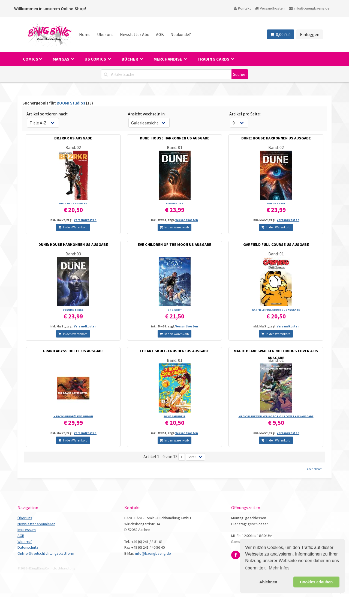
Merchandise (168, 59)
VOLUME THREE (73, 310)
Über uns (105, 34)
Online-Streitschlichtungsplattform (45, 553)
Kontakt (242, 8)
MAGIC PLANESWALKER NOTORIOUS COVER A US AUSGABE (276, 416)
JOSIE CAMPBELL (174, 416)
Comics (30, 59)
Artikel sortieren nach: (47, 114)
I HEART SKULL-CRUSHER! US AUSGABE (174, 350)
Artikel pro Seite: (245, 114)
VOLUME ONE (174, 203)
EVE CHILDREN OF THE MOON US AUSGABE (174, 244)
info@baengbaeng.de (309, 8)
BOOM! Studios (71, 103)
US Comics (96, 59)
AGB (160, 34)
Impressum (26, 529)
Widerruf (24, 541)
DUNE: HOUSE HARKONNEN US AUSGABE (174, 138)
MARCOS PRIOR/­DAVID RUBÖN (73, 416)
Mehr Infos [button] (279, 568)
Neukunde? (180, 34)
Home (85, 34)
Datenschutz (27, 547)
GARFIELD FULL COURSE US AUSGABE (276, 244)
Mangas (61, 59)
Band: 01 (174, 147)
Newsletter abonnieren (36, 523)
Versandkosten (270, 8)
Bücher (130, 59)
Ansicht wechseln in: (147, 114)
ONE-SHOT (174, 310)
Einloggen (309, 34)
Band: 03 (73, 253)
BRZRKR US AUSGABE (73, 138)
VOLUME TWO (276, 203)
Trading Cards (213, 59)
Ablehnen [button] (268, 582)
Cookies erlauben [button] (316, 582)
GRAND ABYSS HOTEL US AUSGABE (73, 350)
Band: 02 (73, 147)
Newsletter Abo (134, 34)
